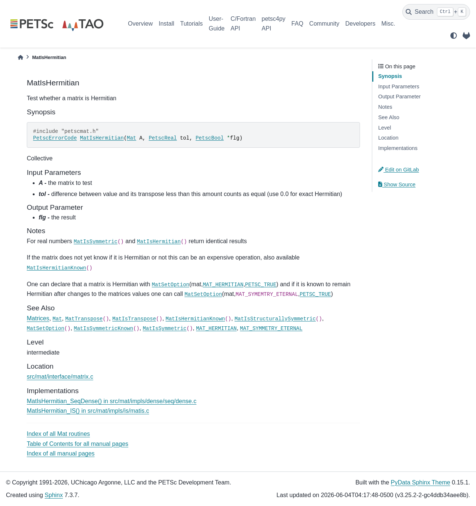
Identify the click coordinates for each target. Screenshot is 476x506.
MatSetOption (170, 285)
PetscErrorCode (55, 138)
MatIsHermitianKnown (56, 268)
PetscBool (210, 138)
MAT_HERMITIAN (223, 285)
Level (384, 128)
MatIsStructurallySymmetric (275, 319)
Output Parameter (399, 96)
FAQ (297, 23)
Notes (385, 107)
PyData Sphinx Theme (420, 482)
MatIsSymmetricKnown (104, 329)
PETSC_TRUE (260, 285)
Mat (131, 138)
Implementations (398, 148)
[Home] (20, 57)
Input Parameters (398, 86)
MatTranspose (84, 319)
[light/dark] (453, 35)
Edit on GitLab (398, 170)
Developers (360, 23)
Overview (140, 23)
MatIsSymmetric (96, 242)
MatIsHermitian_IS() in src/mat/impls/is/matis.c (88, 411)
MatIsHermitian (102, 138)
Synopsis (390, 76)
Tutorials (191, 23)
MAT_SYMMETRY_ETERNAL (271, 329)
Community (324, 23)
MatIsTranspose (134, 319)
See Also (388, 117)
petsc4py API (274, 24)
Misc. (388, 23)
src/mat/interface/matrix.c (60, 376)
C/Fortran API (243, 24)
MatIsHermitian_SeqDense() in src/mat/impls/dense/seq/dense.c (111, 401)
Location (388, 138)
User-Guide (217, 24)
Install (166, 23)
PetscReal (163, 138)
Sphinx (54, 495)
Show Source (396, 184)
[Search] (436, 12)
